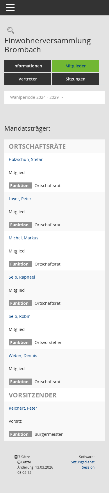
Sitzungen (75, 79)
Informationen (27, 66)
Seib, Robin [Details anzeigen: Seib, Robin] (20, 316)
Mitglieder (75, 66)
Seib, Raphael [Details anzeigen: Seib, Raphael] (22, 277)
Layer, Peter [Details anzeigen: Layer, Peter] (20, 198)
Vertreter (28, 79)
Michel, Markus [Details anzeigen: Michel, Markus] (23, 238)
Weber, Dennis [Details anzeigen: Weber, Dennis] (23, 355)
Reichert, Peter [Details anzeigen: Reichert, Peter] (23, 408)
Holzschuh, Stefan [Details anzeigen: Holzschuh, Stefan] (26, 159)
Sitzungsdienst (82, 465)
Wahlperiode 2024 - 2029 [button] (36, 97)
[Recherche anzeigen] (9, 30)
